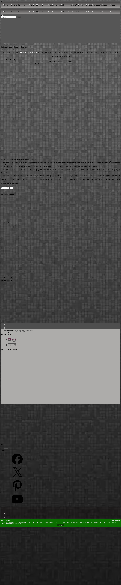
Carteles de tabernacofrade (13, 346)
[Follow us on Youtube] (4, 327)
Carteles (6, 44)
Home (5, 5)
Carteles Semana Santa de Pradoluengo (14, 275)
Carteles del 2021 (12, 343)
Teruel (6, 191)
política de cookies (112, 522)
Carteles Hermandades (56, 5)
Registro (6, 446)
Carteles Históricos (12, 338)
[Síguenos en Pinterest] (4, 328)
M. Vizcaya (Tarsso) (6, 50)
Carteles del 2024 (12, 339)
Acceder (6, 448)
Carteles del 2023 (12, 340)
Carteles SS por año (37, 5)
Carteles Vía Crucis (75, 5)
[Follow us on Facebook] (4, 324)
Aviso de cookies (116, 520)
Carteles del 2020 (12, 344)
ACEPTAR (60, 525)
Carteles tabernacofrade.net (96, 5)
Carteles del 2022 (12, 341)
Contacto (112, 5)
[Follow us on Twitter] (4, 326)
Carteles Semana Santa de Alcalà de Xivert (14, 219)
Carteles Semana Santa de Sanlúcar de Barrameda (16, 247)
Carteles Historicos (18, 5)
